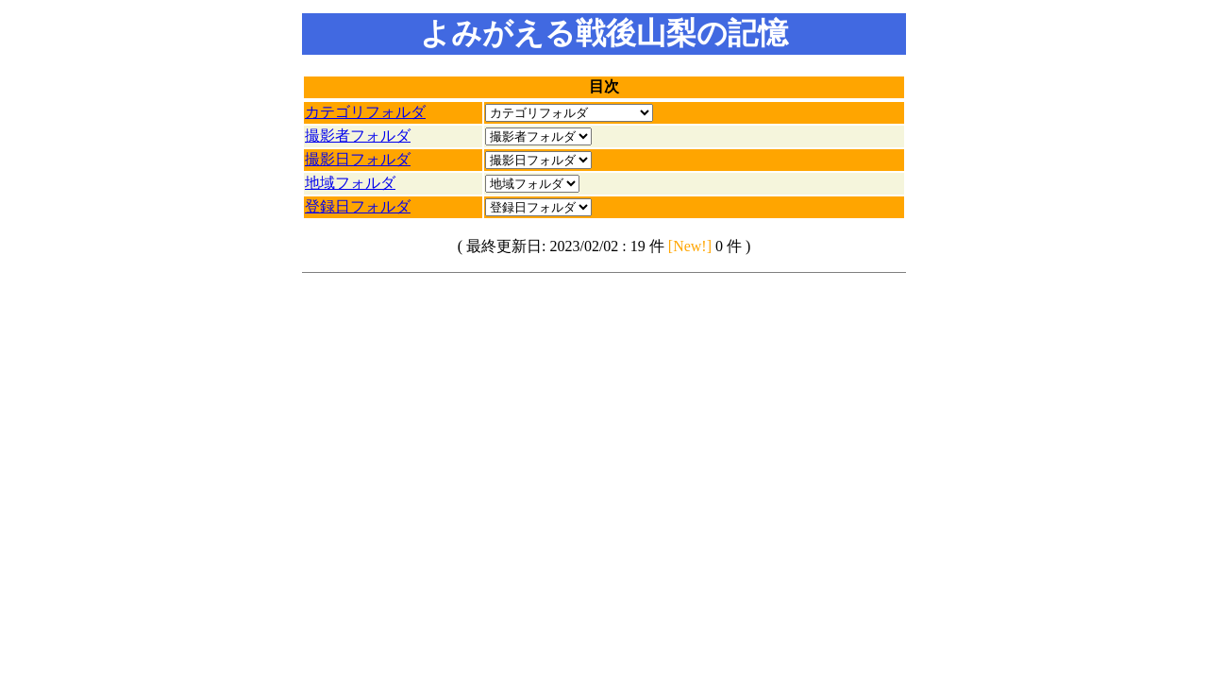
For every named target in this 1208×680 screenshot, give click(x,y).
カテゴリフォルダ (365, 112)
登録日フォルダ (358, 206)
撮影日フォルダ (358, 159)
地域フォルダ (350, 183)
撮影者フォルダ (358, 136)
